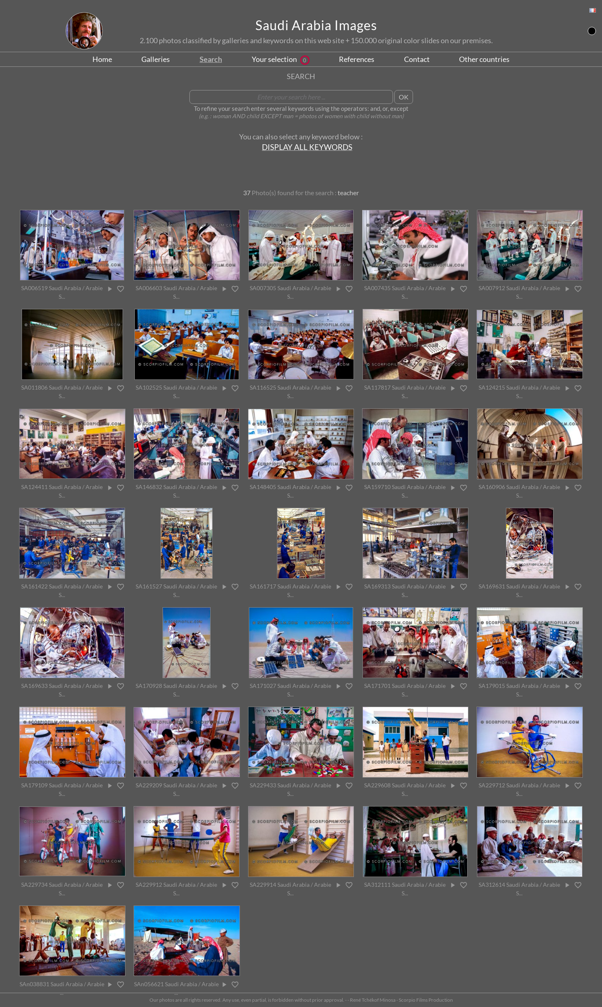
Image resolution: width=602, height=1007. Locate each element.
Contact (417, 59)
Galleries (155, 59)
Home (102, 59)
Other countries (484, 59)
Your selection (281, 59)
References (356, 59)
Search (211, 59)
